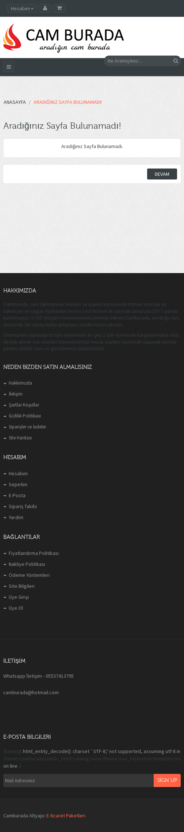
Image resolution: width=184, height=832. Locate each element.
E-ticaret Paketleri (65, 815)
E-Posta (17, 495)
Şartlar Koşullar (24, 405)
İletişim (16, 394)
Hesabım (18, 473)
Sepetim (18, 484)
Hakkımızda (20, 383)
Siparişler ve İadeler (27, 427)
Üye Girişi (19, 597)
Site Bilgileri (22, 586)
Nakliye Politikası (27, 564)
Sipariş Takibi (23, 506)
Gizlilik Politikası (25, 416)
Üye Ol (16, 608)
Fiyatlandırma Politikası (34, 553)
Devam (162, 174)
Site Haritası (20, 438)
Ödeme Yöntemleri (29, 575)
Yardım (16, 517)
